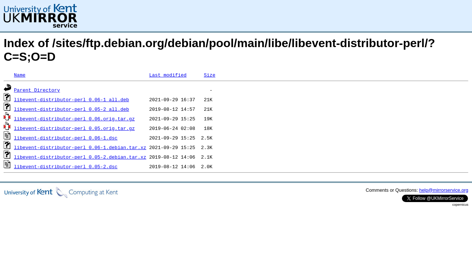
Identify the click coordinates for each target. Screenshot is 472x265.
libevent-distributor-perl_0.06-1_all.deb (71, 99)
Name (19, 74)
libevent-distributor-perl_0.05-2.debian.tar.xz (80, 156)
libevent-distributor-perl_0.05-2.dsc (66, 166)
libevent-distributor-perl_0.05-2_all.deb (71, 109)
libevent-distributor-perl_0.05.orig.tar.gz (74, 128)
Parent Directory (37, 89)
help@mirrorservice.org (443, 190)
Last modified (167, 74)
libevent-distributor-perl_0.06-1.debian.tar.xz (80, 147)
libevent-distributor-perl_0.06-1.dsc (66, 137)
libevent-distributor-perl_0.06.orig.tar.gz (74, 118)
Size (209, 74)
